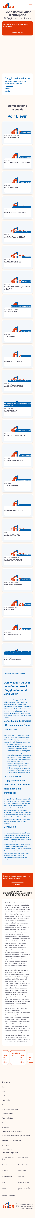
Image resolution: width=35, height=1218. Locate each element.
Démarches (5, 1127)
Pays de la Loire (23, 1157)
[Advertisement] (17, 54)
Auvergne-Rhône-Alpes (8, 1195)
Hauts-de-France (7, 1176)
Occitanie (4, 1165)
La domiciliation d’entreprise (10, 1109)
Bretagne (4, 1188)
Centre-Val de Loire (23, 1182)
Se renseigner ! (17, 33)
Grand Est (21, 1176)
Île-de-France (22, 1170)
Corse (3, 1182)
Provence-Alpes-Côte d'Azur (8, 1158)
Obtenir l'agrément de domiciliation (12, 1131)
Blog (3, 1087)
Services (4, 1105)
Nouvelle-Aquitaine (23, 1165)
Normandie (5, 1170)
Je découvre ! (17, 884)
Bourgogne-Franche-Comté (24, 1189)
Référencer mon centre (8, 1123)
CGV (3, 1095)
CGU (3, 1091)
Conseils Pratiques (7, 1113)
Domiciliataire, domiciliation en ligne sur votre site (16, 1135)
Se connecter (6, 1145)
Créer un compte (7, 1149)
